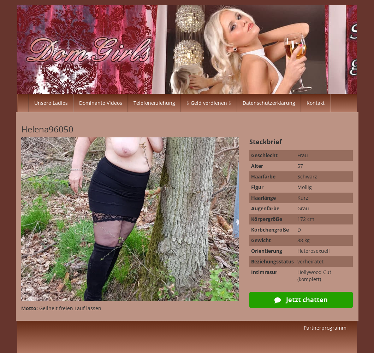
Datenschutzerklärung (269, 102)
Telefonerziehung (154, 102)
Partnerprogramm (325, 327)
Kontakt (316, 102)
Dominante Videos (100, 102)
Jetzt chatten (301, 299)
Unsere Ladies (51, 102)
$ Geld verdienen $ (208, 102)
